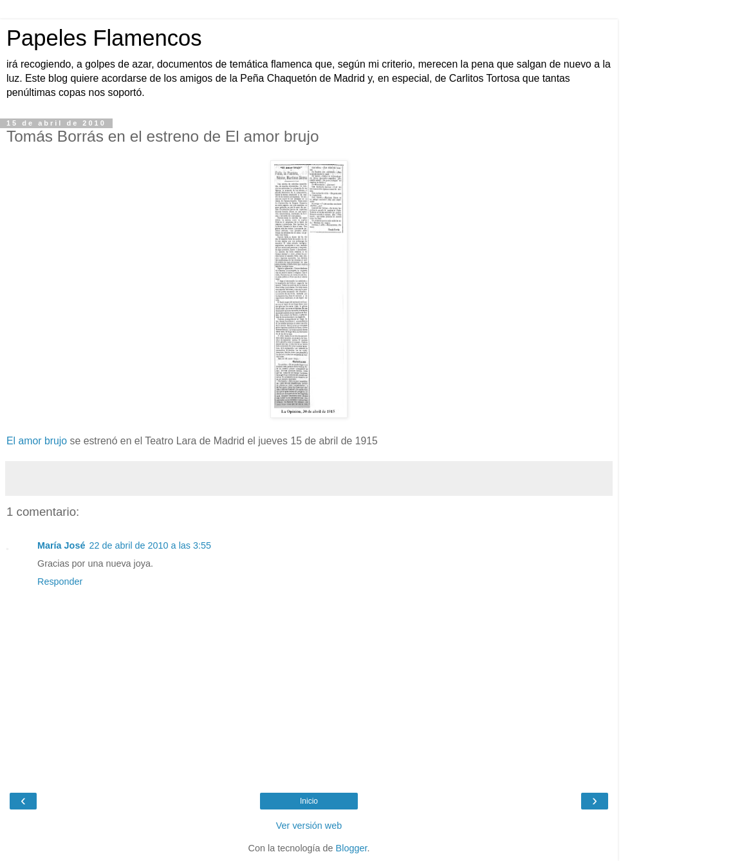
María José (61, 545)
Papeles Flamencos (103, 38)
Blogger (351, 848)
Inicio (309, 801)
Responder (59, 581)
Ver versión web (309, 825)
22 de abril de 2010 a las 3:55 (150, 545)
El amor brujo (36, 440)
